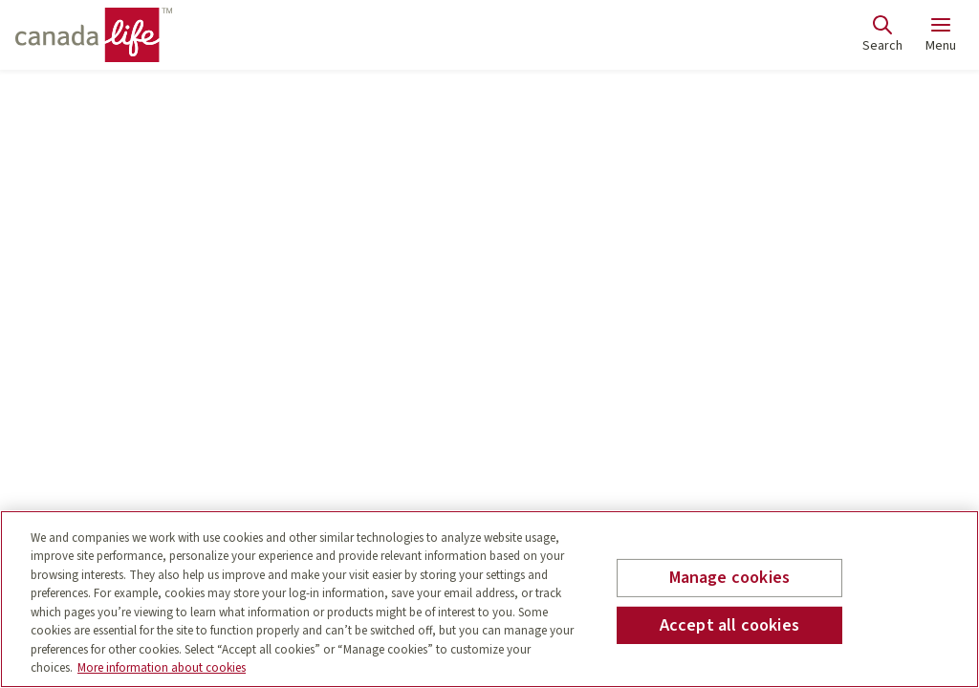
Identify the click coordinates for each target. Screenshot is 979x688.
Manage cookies (730, 578)
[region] (489, 599)
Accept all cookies (729, 624)
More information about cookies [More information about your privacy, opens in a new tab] (161, 668)
